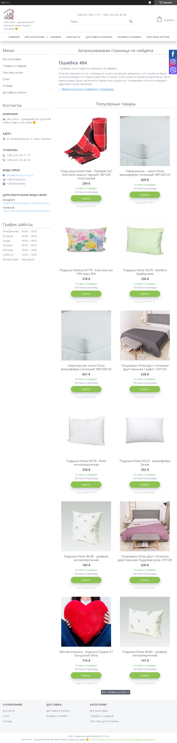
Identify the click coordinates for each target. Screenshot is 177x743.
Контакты (73, 37)
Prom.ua (105, 736)
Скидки (56, 37)
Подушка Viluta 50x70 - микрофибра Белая (145, 462)
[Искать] (131, 21)
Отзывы (7, 85)
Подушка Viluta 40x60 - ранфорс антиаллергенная (144, 653)
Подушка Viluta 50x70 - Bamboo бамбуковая (145, 272)
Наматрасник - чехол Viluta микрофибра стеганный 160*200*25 (145, 173)
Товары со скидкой (14, 66)
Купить (86, 198)
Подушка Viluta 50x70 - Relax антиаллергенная (86, 462)
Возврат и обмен (129, 37)
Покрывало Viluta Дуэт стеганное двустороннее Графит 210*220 (145, 367)
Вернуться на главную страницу (88, 89)
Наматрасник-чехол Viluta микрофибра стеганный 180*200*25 (86, 367)
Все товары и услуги (114, 692)
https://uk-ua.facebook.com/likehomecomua (28, 211)
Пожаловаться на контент (105, 739)
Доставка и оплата (99, 37)
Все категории (34, 37)
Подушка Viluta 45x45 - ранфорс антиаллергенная (86, 558)
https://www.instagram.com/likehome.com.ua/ (28, 203)
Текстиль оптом (157, 37)
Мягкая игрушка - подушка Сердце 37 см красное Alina (86, 653)
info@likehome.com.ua (19, 175)
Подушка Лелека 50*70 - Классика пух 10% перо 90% (86, 272)
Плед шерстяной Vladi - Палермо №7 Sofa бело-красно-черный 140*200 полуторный (86, 174)
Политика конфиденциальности (138, 739)
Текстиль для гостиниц (104, 721)
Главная (14, 37)
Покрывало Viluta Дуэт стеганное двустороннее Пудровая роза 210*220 (145, 558)
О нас (6, 79)
